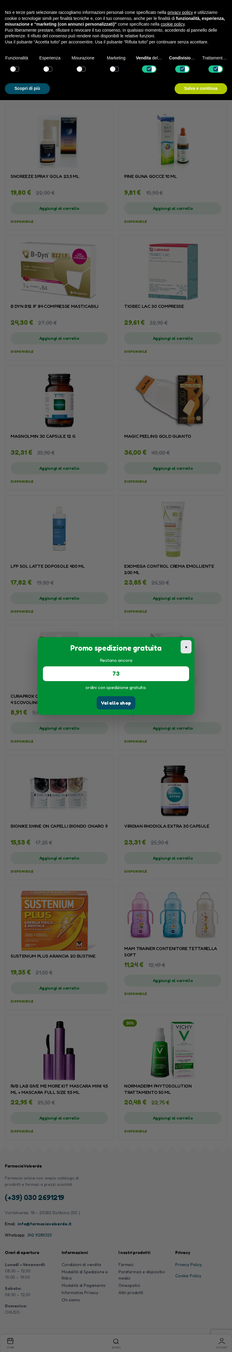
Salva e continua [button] (201, 88)
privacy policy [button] (180, 12)
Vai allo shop (116, 703)
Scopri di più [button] (27, 88)
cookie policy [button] (173, 24)
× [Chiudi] (186, 646)
